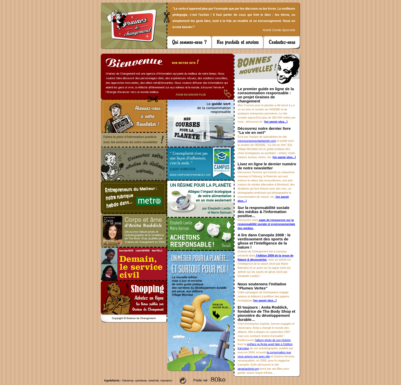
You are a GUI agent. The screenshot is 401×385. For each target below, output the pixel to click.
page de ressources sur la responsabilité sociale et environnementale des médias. (266, 224)
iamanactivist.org (248, 368)
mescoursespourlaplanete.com (257, 140)
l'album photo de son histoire (273, 340)
